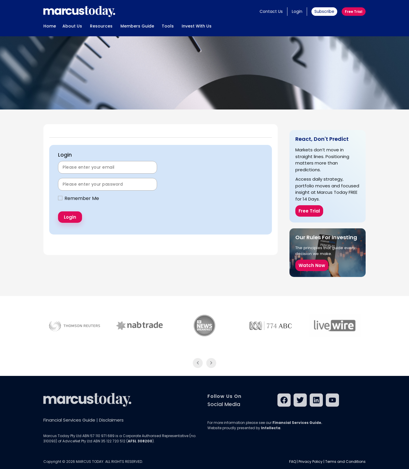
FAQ (292, 461)
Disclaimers (111, 420)
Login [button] (297, 11)
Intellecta (270, 427)
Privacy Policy (311, 461)
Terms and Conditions (345, 461)
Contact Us (271, 11)
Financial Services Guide (69, 420)
